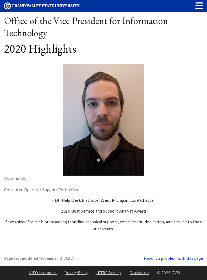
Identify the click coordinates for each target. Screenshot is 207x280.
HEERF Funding (109, 273)
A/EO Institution (43, 273)
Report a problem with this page (173, 258)
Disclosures (139, 273)
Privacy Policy (76, 273)
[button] (199, 5)
